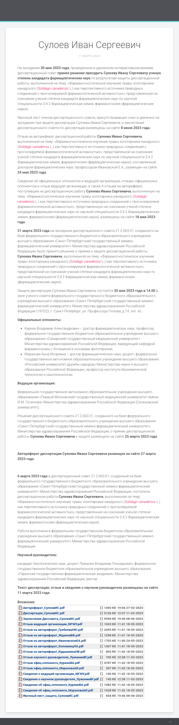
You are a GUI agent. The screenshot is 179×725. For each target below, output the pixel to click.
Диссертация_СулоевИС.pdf (44, 613)
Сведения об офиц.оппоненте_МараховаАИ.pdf (58, 690)
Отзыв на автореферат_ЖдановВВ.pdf (51, 635)
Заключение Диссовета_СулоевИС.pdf (51, 618)
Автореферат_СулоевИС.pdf (44, 608)
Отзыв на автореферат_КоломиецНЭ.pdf (53, 646)
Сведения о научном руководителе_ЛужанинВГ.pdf (61, 679)
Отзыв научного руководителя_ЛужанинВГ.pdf (57, 657)
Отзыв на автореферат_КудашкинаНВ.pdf (54, 651)
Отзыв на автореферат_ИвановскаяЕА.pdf (54, 640)
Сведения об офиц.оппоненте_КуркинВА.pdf (56, 685)
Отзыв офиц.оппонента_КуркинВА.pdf (51, 663)
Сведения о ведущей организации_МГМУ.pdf (56, 674)
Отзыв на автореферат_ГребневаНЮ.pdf (53, 629)
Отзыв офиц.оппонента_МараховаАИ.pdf (53, 668)
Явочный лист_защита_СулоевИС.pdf (51, 695)
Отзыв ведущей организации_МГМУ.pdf (52, 624)
